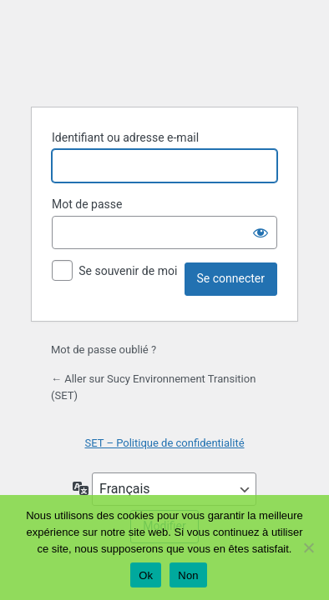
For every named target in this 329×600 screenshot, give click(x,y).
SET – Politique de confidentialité (164, 443)
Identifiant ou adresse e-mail (125, 137)
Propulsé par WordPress (164, 52)
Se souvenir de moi (127, 271)
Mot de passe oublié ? (103, 349)
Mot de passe (87, 204)
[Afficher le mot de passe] (260, 232)
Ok (146, 575)
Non (188, 575)
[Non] (308, 547)
